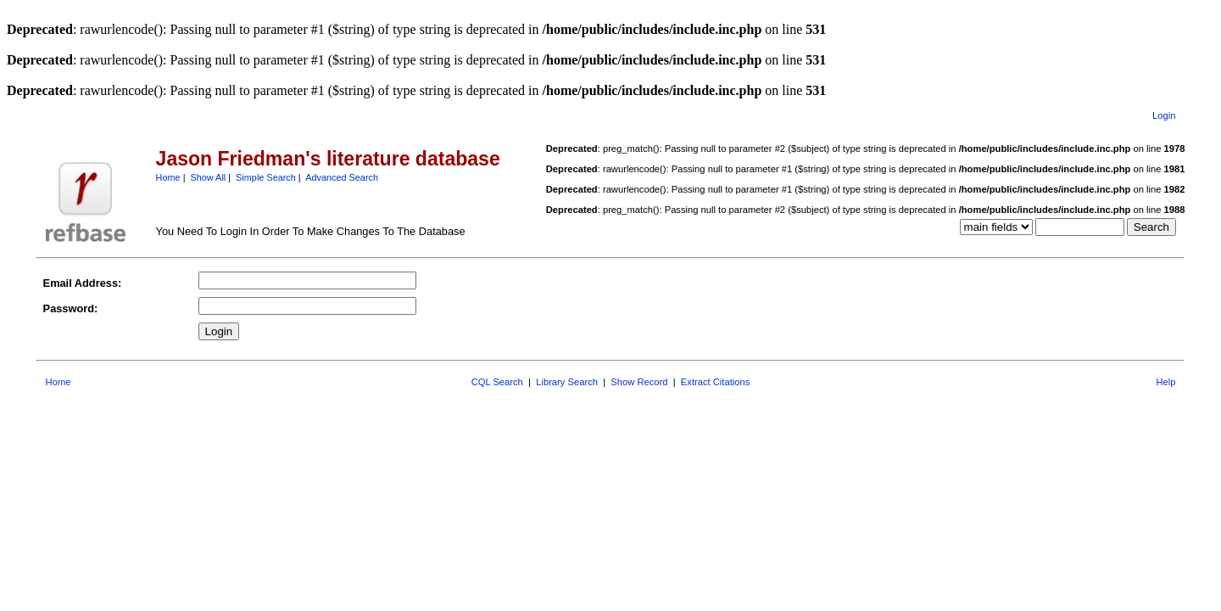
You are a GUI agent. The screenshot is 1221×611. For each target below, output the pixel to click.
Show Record (638, 382)
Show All (208, 177)
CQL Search (497, 382)
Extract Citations (715, 382)
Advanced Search (341, 177)
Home (168, 177)
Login (1163, 115)
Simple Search (266, 177)
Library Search (567, 382)
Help (1165, 382)
